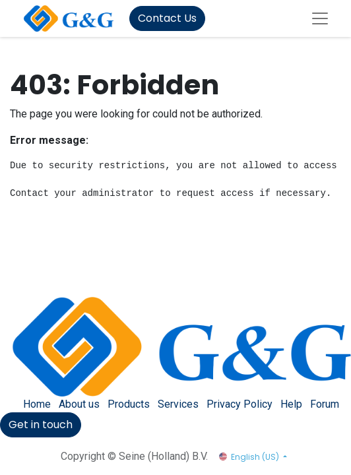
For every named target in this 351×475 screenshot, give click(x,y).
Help (291, 404)
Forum (324, 404)
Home (37, 404)
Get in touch (41, 424)
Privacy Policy (239, 404)
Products (129, 404)
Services (178, 404)
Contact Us (167, 18)
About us (79, 404)
